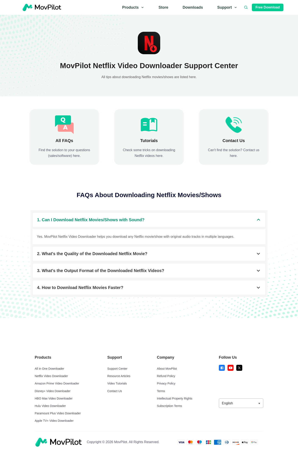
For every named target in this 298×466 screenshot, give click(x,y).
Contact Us (114, 391)
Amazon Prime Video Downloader (57, 383)
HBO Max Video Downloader (54, 398)
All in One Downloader (49, 368)
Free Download (267, 7)
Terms (161, 391)
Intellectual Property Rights (174, 398)
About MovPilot (167, 368)
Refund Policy (166, 376)
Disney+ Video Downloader (52, 391)
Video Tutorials (117, 383)
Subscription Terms (169, 406)
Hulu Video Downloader (50, 406)
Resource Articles (118, 376)
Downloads (193, 7)
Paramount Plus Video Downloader (58, 413)
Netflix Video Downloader (51, 376)
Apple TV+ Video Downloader (54, 420)
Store (163, 7)
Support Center (117, 368)
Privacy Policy (166, 383)
